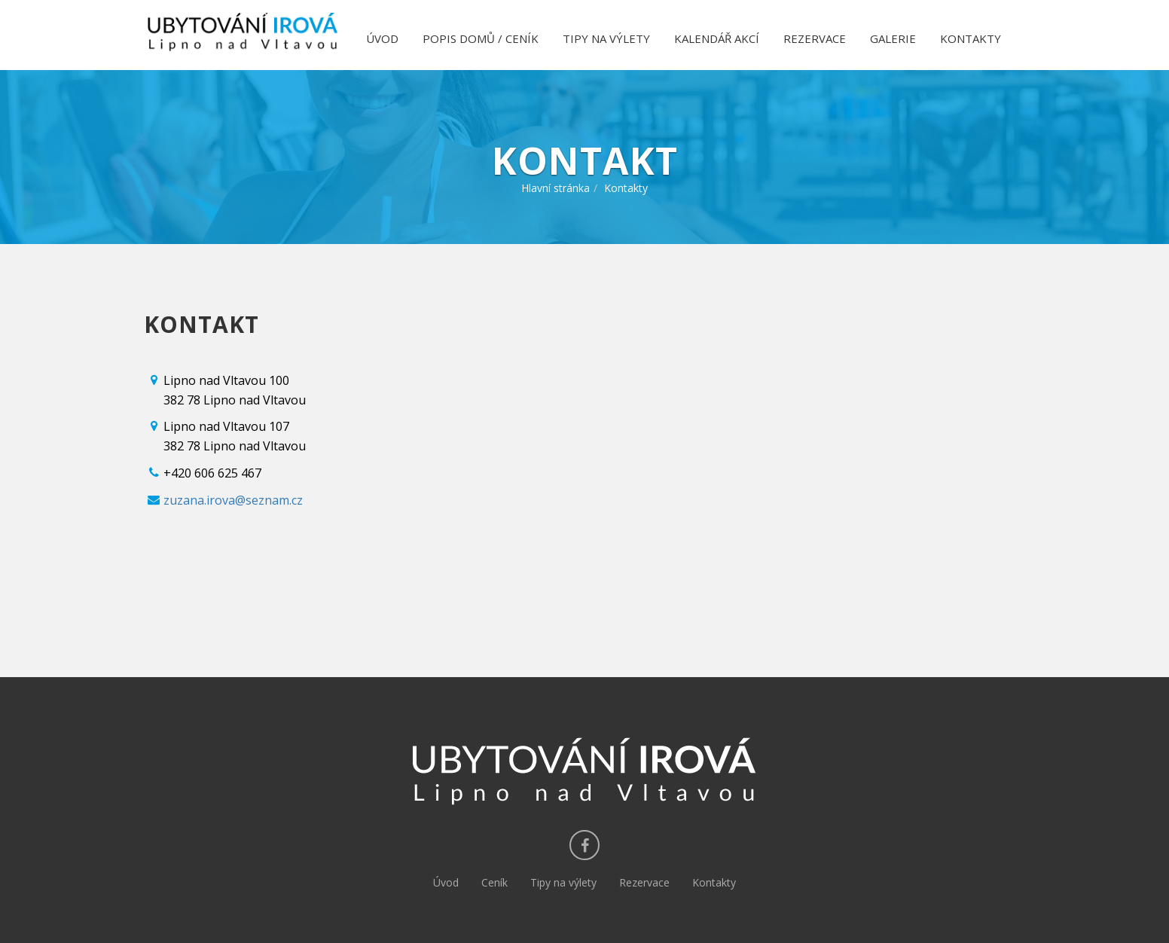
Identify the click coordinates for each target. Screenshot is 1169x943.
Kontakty (714, 882)
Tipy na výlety (563, 882)
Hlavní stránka (555, 188)
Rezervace (644, 882)
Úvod (446, 882)
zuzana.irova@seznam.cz (233, 500)
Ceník (494, 882)
